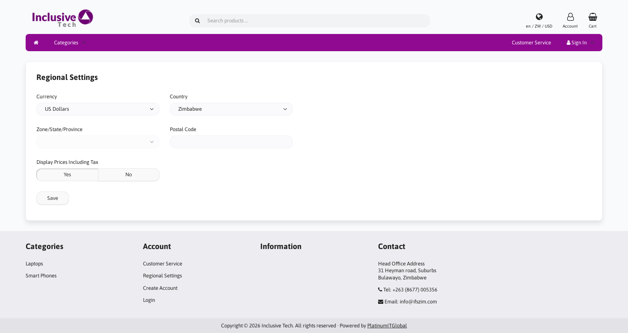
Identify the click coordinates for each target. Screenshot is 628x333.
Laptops (34, 264)
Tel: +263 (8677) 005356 (410, 290)
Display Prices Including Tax (67, 162)
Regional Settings (162, 276)
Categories (66, 43)
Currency (46, 97)
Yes (67, 174)
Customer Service (531, 43)
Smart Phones (41, 276)
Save (52, 198)
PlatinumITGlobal (387, 326)
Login (149, 300)
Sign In (577, 43)
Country (178, 97)
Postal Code (183, 129)
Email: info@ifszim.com (410, 302)
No (128, 174)
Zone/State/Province (59, 129)
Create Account (160, 288)
